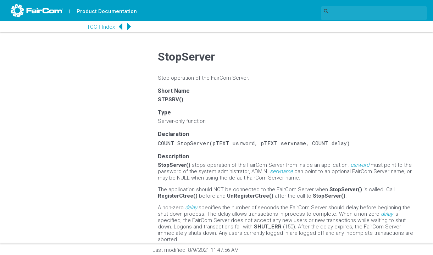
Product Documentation (107, 11)
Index (108, 27)
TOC (92, 27)
